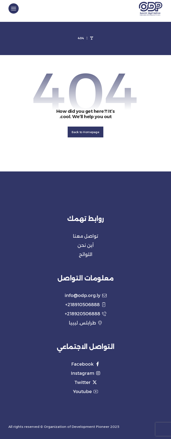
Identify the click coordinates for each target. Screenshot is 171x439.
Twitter (85, 382)
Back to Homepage (85, 132)
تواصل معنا (85, 236)
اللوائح (85, 254)
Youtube (85, 391)
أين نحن (85, 245)
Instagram (85, 373)
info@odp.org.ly (86, 295)
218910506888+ (85, 304)
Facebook (85, 364)
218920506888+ (85, 313)
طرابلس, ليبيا (85, 323)
